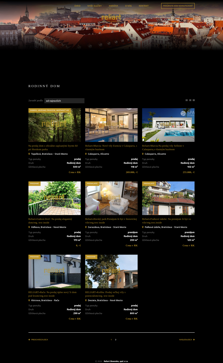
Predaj (35, 51)
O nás (128, 6)
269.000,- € (132, 157)
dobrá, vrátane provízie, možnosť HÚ (49, 96)
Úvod (77, 6)
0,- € (78, 231)
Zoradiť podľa (35, 86)
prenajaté (92, 169)
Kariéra (113, 6)
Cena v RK (75, 157)
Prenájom (53, 51)
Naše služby (94, 6)
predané (34, 169)
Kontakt (144, 6)
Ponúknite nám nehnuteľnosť (178, 6)
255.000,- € (189, 157)
